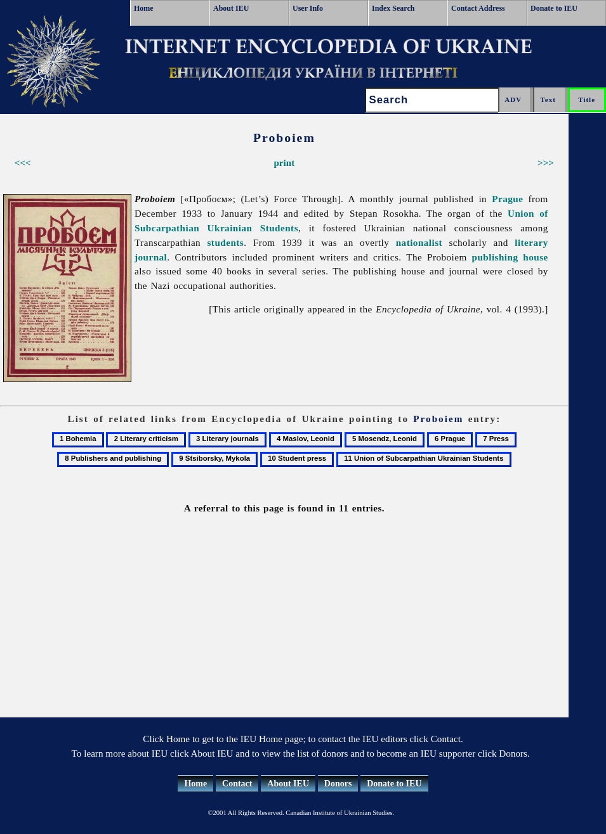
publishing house (510, 257)
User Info (308, 8)
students (225, 242)
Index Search (393, 8)
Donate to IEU (553, 8)
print (283, 162)
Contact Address (478, 8)
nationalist (419, 242)
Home (144, 8)
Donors (338, 783)
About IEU (231, 8)
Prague (507, 198)
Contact (237, 783)
